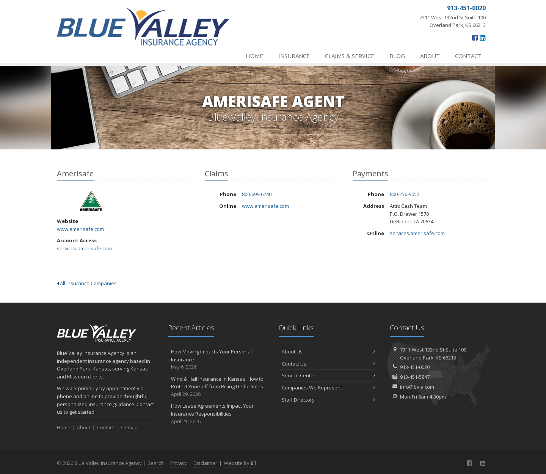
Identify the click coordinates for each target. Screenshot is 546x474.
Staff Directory (328, 399)
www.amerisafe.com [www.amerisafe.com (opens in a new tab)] (80, 229)
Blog (397, 56)
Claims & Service (349, 56)
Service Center (328, 375)
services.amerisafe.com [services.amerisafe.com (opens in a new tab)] (84, 248)
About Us (328, 351)
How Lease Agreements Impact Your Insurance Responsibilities (218, 413)
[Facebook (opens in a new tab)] (475, 37)
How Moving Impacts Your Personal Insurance (218, 359)
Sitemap (129, 427)
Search (155, 463)
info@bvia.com (417, 386)
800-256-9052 (404, 194)
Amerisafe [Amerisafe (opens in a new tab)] (91, 200)
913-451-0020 (415, 367)
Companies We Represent (328, 387)
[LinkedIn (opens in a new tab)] (482, 37)
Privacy (178, 463)
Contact (468, 56)
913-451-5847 (415, 377)
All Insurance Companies (87, 283)
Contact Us (328, 363)
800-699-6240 (256, 194)
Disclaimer (205, 463)
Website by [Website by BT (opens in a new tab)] (240, 463)
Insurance (294, 56)
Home (254, 56)
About (430, 56)
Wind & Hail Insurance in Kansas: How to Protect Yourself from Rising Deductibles (218, 386)
